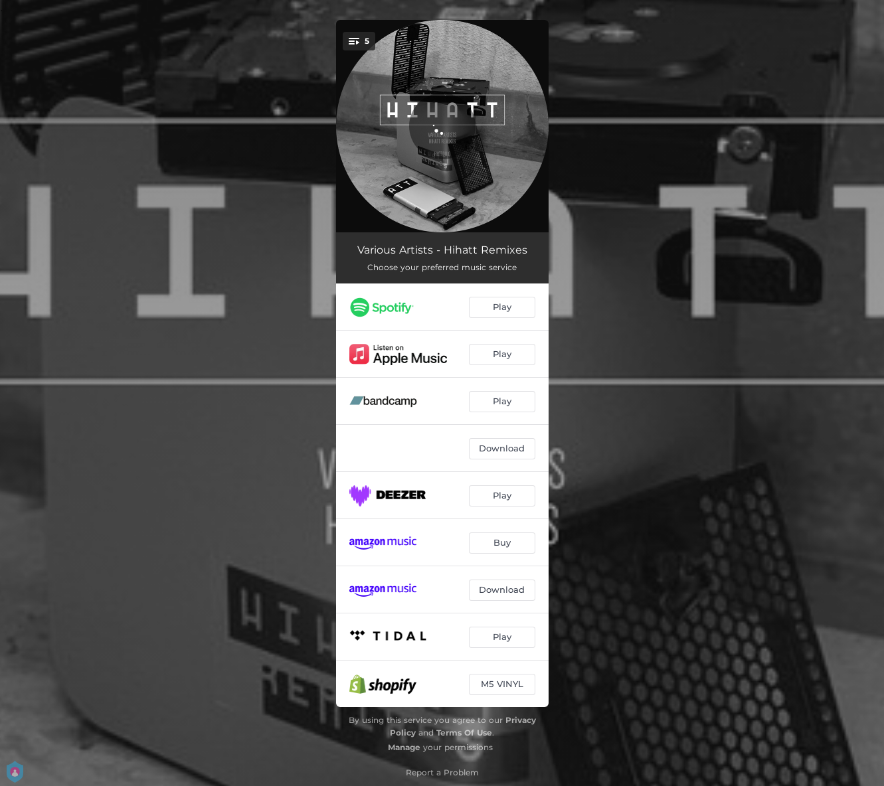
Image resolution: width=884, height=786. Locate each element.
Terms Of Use (464, 733)
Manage (404, 747)
